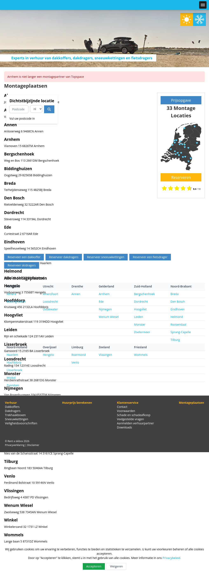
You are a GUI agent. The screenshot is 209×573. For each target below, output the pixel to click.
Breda (174, 294)
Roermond (78, 355)
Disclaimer (33, 445)
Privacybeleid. (171, 558)
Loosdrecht (50, 302)
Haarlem (12, 355)
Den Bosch (177, 302)
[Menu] (203, 5)
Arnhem (104, 294)
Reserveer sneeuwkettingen (105, 257)
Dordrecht (141, 302)
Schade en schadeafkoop (133, 415)
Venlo (75, 362)
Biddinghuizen (16, 302)
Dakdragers (12, 411)
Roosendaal (178, 324)
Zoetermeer (142, 332)
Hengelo (48, 355)
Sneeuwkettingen (16, 419)
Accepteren (94, 566)
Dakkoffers (12, 407)
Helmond (176, 317)
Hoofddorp (14, 362)
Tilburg (175, 340)
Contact (122, 407)
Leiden (138, 317)
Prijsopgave (181, 100)
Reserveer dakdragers (63, 257)
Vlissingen (105, 355)
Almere (11, 294)
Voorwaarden (126, 411)
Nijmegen (105, 309)
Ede (101, 302)
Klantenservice (127, 403)
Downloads (124, 427)
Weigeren (116, 566)
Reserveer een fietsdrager (150, 257)
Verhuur (11, 403)
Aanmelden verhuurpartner (135, 423)
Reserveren (181, 177)
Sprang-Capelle (180, 332)
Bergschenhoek (144, 294)
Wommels (140, 355)
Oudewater (50, 309)
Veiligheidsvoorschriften (21, 423)
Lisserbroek (14, 370)
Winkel (11, 378)
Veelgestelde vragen (130, 419)
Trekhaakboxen (15, 415)
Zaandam (13, 385)
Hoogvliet (140, 309)
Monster (139, 324)
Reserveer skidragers (22, 265)
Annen (75, 294)
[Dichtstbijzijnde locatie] (49, 109)
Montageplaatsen (191, 403)
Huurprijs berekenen (77, 403)
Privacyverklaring (15, 445)
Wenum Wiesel (109, 317)
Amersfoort (50, 294)
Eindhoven (177, 309)
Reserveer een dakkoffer (24, 257)
